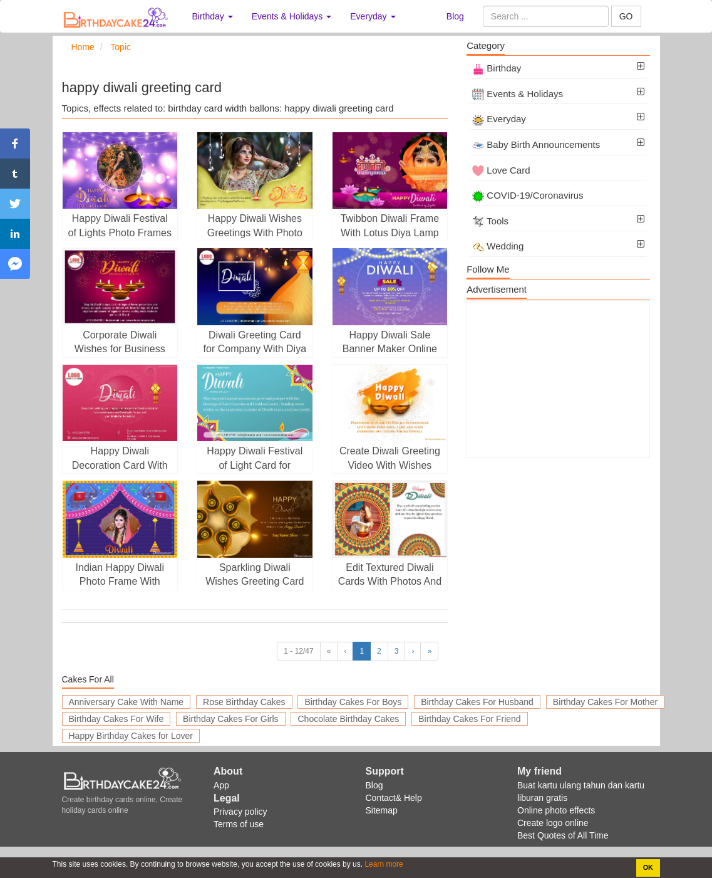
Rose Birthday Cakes (244, 702)
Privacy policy (240, 812)
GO (626, 16)
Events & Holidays (517, 93)
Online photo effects (556, 810)
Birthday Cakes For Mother (605, 702)
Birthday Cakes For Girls (230, 719)
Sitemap (382, 810)
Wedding (498, 246)
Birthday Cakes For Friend (469, 719)
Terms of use (239, 824)
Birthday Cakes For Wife (116, 719)
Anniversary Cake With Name (126, 702)
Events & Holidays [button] (292, 16)
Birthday (496, 68)
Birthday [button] (212, 16)
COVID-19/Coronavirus (527, 195)
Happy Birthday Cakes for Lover (131, 736)
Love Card (501, 170)
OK (648, 867)
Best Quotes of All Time (563, 835)
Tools (490, 221)
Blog (455, 16)
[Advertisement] (558, 379)
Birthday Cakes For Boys (352, 702)
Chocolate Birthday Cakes (348, 719)
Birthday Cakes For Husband (477, 702)
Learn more (383, 864)
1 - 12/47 (298, 651)
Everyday (499, 118)
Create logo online (553, 823)
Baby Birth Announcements (536, 144)
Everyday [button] (372, 16)
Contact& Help (394, 798)
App (221, 785)
